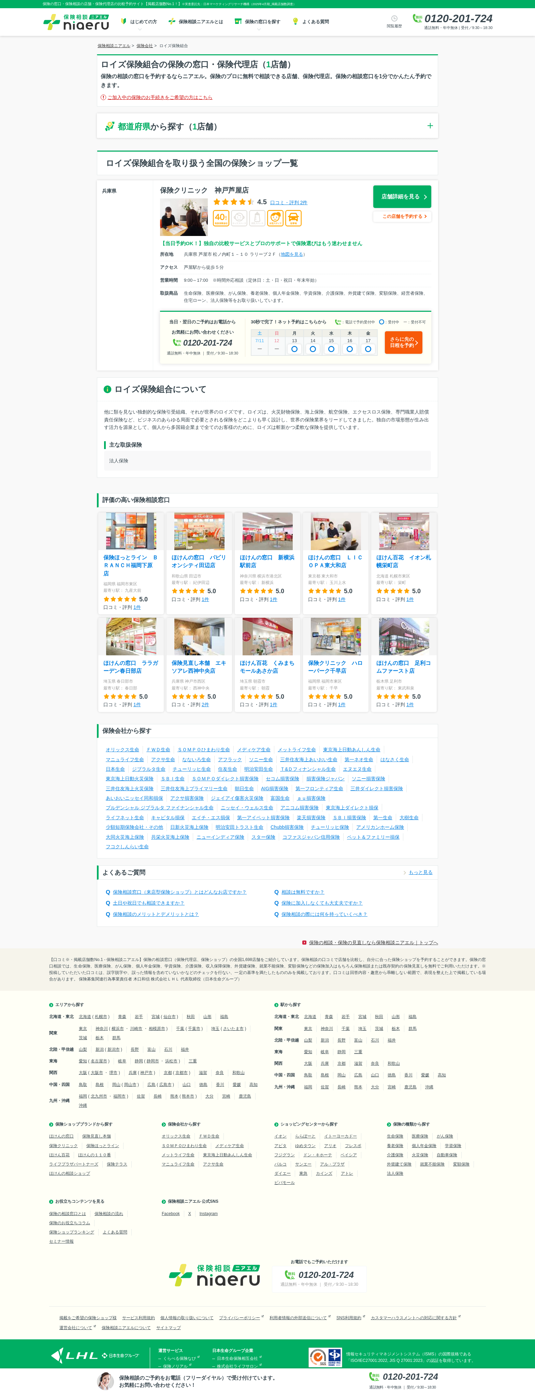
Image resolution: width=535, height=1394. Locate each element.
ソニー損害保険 (368, 778)
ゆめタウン (305, 1145)
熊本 (174, 1096)
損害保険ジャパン (325, 778)
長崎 (158, 1096)
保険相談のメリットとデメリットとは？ (156, 914)
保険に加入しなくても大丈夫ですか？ (322, 903)
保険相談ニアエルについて (126, 1327)
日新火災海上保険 (189, 827)
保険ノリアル (175, 1366)
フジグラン (284, 1155)
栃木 (100, 1037)
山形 (207, 1016)
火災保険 (420, 1155)
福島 (224, 1016)
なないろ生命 (196, 759)
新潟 (100, 1049)
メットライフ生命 (297, 749)
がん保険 (445, 1136)
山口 (187, 1084)
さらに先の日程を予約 (402, 342)
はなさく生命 (394, 759)
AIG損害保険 (274, 788)
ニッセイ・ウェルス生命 (247, 807)
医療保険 (420, 1136)
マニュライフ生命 (125, 759)
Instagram (209, 1213)
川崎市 (136, 1028)
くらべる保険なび (179, 1358)
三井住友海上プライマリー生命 (194, 788)
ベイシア (349, 1155)
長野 (135, 1049)
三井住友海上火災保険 (130, 788)
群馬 (116, 1037)
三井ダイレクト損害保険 (376, 788)
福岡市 (119, 1096)
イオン (280, 1136)
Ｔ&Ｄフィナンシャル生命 (308, 769)
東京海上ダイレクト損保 (352, 807)
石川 (168, 1049)
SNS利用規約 (348, 1317)
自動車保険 (447, 1155)
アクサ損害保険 (187, 798)
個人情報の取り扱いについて (187, 1317)
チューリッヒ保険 (330, 827)
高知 (253, 1084)
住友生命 (227, 769)
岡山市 (130, 1084)
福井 (185, 1049)
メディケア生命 (254, 749)
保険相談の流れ (109, 1213)
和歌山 (238, 1072)
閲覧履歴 (394, 26)
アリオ (330, 1145)
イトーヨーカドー (340, 1136)
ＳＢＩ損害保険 (349, 817)
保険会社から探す (184, 1124)
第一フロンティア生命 (319, 788)
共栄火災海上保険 (170, 837)
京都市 (181, 1072)
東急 (303, 1173)
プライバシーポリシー (239, 1317)
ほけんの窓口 (61, 1136)
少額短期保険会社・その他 (134, 827)
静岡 (139, 1061)
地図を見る (292, 254)
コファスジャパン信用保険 (311, 837)
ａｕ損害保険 (311, 798)
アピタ (280, 1145)
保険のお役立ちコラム (69, 1223)
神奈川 (102, 1028)
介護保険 (395, 1155)
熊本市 (188, 1096)
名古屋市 (99, 1061)
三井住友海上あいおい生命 (308, 759)
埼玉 (215, 1028)
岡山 (116, 1084)
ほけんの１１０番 (94, 1155)
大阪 (83, 1072)
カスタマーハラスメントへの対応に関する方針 (414, 1317)
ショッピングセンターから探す (309, 1124)
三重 (193, 1061)
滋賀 (203, 1072)
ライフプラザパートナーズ (73, 1164)
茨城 (83, 1037)
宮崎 (226, 1096)
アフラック (230, 759)
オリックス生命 (122, 749)
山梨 (83, 1049)
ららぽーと (305, 1136)
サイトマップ (168, 1327)
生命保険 (395, 1136)
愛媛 (237, 1084)
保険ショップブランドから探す (84, 1124)
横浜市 (118, 1028)
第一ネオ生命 (359, 759)
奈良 (220, 1072)
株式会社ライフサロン (237, 1366)
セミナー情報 (61, 1241)
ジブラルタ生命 (148, 769)
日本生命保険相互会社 (237, 1358)
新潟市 (113, 1049)
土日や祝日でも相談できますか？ (149, 903)
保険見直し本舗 (96, 1136)
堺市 (113, 1072)
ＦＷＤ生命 (158, 749)
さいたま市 (233, 1028)
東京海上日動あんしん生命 (351, 749)
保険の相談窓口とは (67, 1213)
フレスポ (353, 1145)
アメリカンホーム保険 (380, 827)
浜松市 (171, 1061)
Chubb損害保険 (287, 827)
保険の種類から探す (411, 1124)
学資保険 (453, 1145)
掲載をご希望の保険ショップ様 (88, 1317)
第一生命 (382, 817)
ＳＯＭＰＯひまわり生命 (203, 749)
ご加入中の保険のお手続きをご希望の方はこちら (160, 97)
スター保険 (263, 837)
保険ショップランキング (71, 1232)
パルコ (280, 1164)
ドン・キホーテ (317, 1155)
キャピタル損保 (168, 817)
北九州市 (99, 1096)
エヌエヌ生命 (357, 769)
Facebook (171, 1213)
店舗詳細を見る (400, 196)
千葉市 (194, 1028)
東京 (83, 1028)
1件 (137, 607)
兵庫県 (109, 191)
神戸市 (146, 1072)
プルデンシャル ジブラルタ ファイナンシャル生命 (160, 807)
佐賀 (141, 1096)
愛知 (83, 1061)
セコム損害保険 (282, 778)
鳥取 (83, 1084)
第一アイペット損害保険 (263, 817)
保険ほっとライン (102, 1145)
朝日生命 (244, 788)
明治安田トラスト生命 (239, 827)
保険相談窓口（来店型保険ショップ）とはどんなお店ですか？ (180, 892)
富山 (151, 1049)
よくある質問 (115, 1232)
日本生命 (115, 769)
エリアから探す (69, 1004)
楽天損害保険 (311, 817)
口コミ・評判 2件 (289, 202)
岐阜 (122, 1061)
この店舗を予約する (402, 216)
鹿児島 (245, 1096)
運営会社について (75, 1327)
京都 (168, 1072)
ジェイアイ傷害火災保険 (237, 798)
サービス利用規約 (138, 1317)
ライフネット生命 (125, 817)
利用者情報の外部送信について (298, 1317)
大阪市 (97, 1072)
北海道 (85, 1016)
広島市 (165, 1084)
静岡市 (153, 1061)
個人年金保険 (424, 1145)
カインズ (324, 1173)
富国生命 (280, 798)
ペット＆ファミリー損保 (373, 837)
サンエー (303, 1164)
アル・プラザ (332, 1164)
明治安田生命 (258, 769)
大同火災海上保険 (125, 837)
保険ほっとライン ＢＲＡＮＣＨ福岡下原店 (130, 565)
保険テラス (117, 1164)
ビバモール (284, 1182)
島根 (100, 1084)
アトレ (347, 1173)
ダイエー (282, 1173)
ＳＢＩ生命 (173, 778)
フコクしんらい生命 (127, 846)
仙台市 (169, 1016)
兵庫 (133, 1072)
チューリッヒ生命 (192, 769)
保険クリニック (63, 1145)
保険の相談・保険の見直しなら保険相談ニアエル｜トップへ (373, 942)
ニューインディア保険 (220, 837)
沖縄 (83, 1105)
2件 (205, 704)
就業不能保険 (432, 1164)
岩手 (139, 1016)
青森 (122, 1016)
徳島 (203, 1084)
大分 (209, 1096)
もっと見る (421, 872)
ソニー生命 (261, 759)
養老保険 (395, 1145)
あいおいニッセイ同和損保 (134, 798)
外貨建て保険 (399, 1164)
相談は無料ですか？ (302, 892)
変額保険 (461, 1164)
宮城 (155, 1016)
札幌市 (101, 1016)
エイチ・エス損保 (211, 817)
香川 (220, 1084)
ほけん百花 (59, 1155)
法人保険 (395, 1173)
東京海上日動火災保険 (130, 778)
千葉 (180, 1028)
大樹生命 (409, 817)
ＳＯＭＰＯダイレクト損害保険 (225, 778)
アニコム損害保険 (299, 807)
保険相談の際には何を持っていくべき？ (324, 914)
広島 (151, 1084)
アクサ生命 (163, 759)
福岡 (83, 1096)
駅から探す (290, 1004)
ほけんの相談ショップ (69, 1173)
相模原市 (157, 1028)
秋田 (191, 1016)
